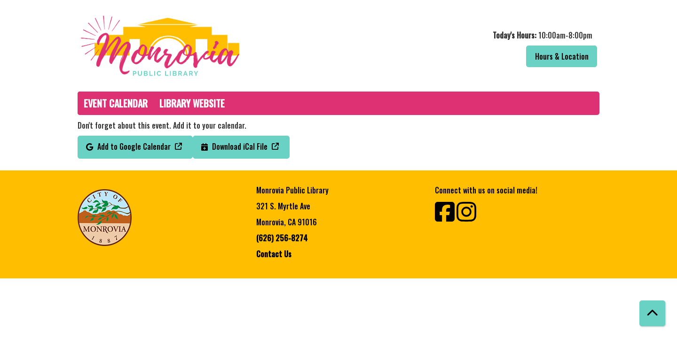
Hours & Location (562, 56)
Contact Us (273, 254)
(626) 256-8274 (281, 238)
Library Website (192, 103)
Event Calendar (116, 103)
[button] (471, 35)
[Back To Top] (652, 313)
